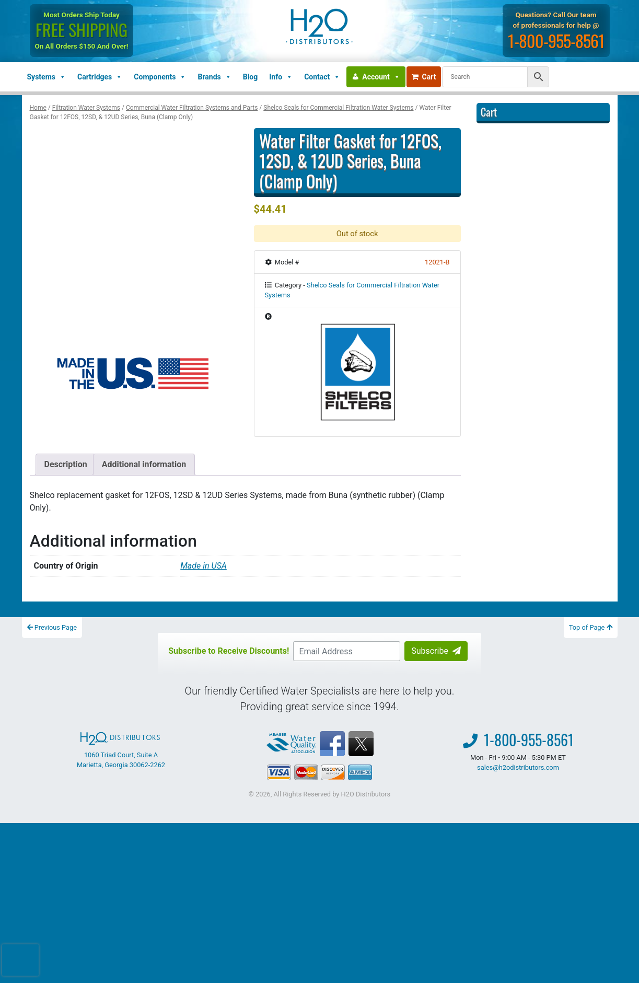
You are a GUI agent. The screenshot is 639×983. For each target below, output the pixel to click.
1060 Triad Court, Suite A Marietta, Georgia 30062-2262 (121, 750)
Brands (214, 76)
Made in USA (203, 566)
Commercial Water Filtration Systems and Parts (192, 107)
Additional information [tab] (144, 464)
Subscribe (436, 651)
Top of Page (590, 627)
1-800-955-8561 (556, 40)
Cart (424, 77)
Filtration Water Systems (86, 107)
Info (281, 76)
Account (381, 76)
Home (38, 107)
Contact (322, 76)
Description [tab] (65, 464)
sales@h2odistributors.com (518, 767)
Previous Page (52, 627)
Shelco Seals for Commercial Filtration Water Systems (338, 107)
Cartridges (99, 76)
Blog (250, 77)
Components (160, 76)
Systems (46, 76)
